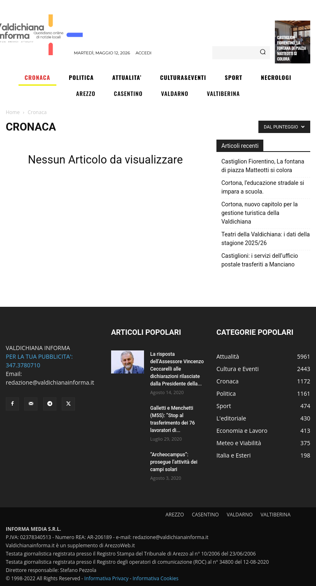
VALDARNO (240, 514)
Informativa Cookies (155, 578)
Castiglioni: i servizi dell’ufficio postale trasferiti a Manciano (259, 260)
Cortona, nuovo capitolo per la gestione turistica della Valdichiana (259, 213)
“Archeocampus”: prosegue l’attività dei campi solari (174, 462)
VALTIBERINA (275, 514)
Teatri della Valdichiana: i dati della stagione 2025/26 (265, 238)
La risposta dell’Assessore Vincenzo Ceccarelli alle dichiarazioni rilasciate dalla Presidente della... (177, 369)
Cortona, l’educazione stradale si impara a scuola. (262, 187)
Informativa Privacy (106, 578)
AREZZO (174, 514)
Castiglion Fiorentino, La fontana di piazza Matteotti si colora (291, 48)
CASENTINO (205, 514)
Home (13, 112)
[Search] (263, 52)
